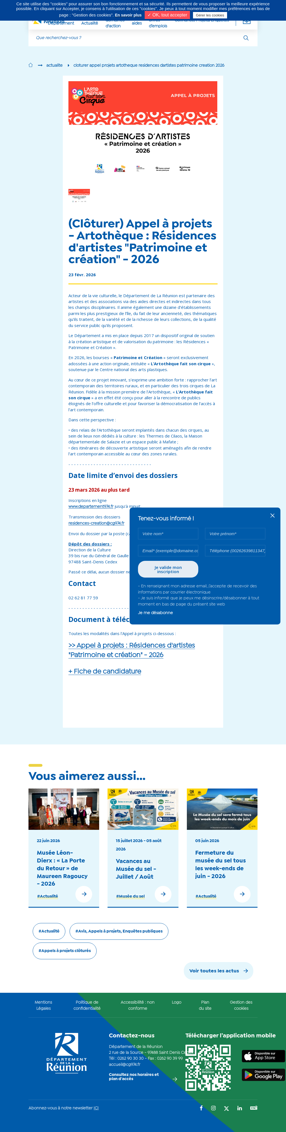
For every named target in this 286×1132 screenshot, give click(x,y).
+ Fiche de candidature (104, 672)
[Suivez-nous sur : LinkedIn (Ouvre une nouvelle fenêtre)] (239, 1108)
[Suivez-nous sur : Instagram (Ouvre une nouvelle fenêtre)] (213, 1108)
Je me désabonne (155, 613)
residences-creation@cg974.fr (96, 523)
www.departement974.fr (90, 506)
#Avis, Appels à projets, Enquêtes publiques (119, 931)
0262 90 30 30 (130, 1058)
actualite (54, 65)
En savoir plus (128, 15)
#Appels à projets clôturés (65, 951)
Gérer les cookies (210, 15)
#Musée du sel (130, 896)
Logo (176, 1002)
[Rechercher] (246, 38)
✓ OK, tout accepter (167, 15)
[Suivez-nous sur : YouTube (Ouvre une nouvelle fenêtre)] (254, 1108)
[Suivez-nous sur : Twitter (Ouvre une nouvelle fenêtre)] (226, 1108)
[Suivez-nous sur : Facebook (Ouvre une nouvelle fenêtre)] (201, 1108)
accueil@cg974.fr (124, 1064)
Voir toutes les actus (214, 971)
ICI (96, 1108)
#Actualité (47, 896)
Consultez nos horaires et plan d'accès (134, 1077)
